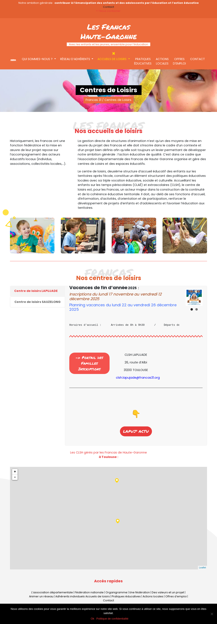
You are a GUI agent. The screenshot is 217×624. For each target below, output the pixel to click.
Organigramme (116, 592)
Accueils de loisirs (112, 59)
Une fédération (139, 592)
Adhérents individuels (70, 596)
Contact (197, 59)
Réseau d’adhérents (75, 59)
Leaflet (202, 567)
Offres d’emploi (179, 61)
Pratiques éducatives (143, 61)
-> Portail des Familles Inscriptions (89, 363)
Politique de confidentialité (112, 618)
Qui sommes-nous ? (37, 59)
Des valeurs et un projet (168, 592)
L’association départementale (52, 592)
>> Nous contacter (108, 11)
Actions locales (162, 61)
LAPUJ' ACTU (136, 426)
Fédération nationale (89, 592)
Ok (92, 618)
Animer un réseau (41, 596)
